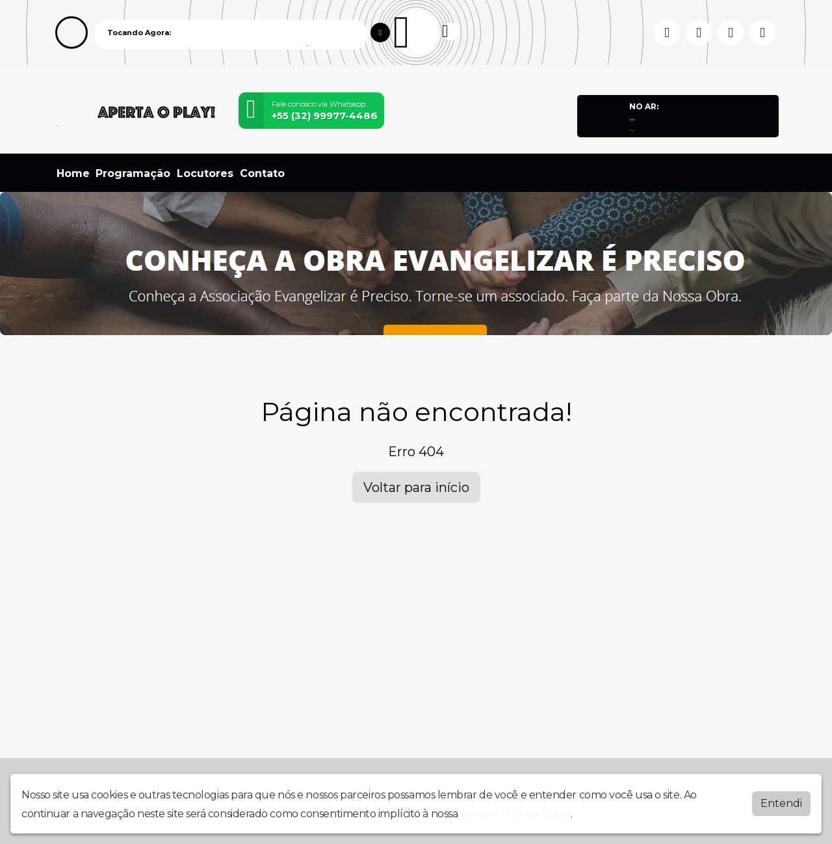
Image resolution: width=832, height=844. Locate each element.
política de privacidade (515, 813)
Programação (133, 173)
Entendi (781, 802)
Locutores (205, 173)
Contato (262, 173)
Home (73, 173)
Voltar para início (416, 487)
